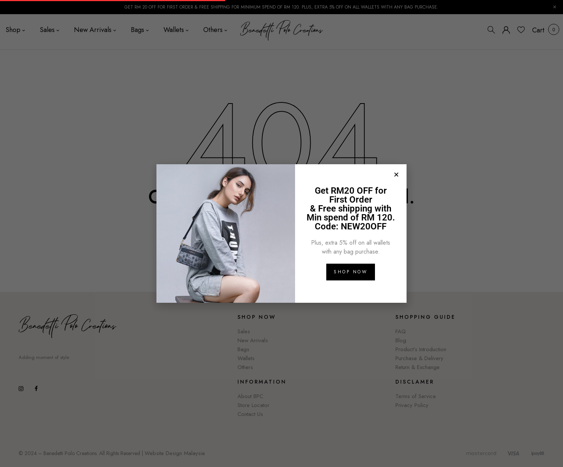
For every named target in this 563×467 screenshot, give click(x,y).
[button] (396, 174)
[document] (281, 233)
